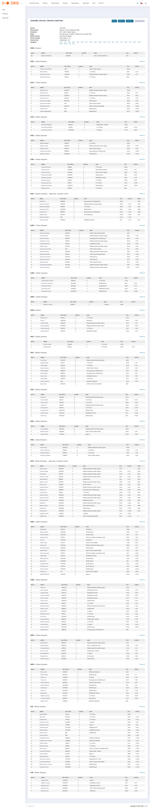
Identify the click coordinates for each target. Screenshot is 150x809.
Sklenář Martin (44, 479)
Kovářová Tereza (45, 180)
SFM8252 (65, 788)
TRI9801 (61, 492)
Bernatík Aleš (43, 550)
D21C (86, 42)
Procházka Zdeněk (45, 455)
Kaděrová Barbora (45, 243)
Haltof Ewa (42, 201)
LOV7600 (63, 574)
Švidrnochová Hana (45, 257)
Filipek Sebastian (44, 453)
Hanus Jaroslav (45, 381)
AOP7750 (67, 267)
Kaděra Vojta (44, 413)
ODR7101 (63, 529)
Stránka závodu (139, 21)
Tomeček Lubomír (45, 698)
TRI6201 (67, 743)
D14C (73, 42)
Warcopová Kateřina (46, 127)
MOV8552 (68, 767)
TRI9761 (70, 183)
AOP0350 (66, 90)
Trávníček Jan (44, 566)
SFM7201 (63, 550)
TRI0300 (63, 378)
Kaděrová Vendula (46, 177)
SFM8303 (61, 516)
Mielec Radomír (45, 368)
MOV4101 (65, 674)
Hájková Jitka (43, 246)
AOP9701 (61, 482)
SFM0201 (63, 384)
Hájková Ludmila (47, 304)
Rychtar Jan (43, 571)
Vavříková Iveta (44, 727)
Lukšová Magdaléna (45, 111)
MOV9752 (70, 185)
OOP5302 (64, 611)
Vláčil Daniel (43, 542)
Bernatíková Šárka (45, 254)
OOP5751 (72, 304)
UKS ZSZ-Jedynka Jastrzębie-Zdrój (95, 537)
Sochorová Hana (45, 288)
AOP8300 (61, 495)
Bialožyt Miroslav (44, 614)
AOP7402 (61, 497)
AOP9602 (61, 468)
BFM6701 (64, 619)
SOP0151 (66, 148)
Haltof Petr (42, 717)
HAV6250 (73, 288)
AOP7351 (67, 236)
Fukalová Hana (45, 169)
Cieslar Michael (45, 328)
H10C (108, 42)
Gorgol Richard (45, 331)
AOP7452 (67, 265)
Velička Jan (43, 490)
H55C (61, 44)
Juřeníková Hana (44, 209)
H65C (66, 44)
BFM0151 (70, 124)
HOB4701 (65, 672)
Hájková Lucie (44, 90)
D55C (100, 42)
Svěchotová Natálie (46, 175)
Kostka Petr (43, 508)
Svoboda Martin (44, 619)
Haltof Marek (44, 365)
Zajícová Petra (44, 754)
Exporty (121, 21)
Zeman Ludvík (44, 651)
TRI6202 (64, 621)
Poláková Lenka (44, 148)
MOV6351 (73, 283)
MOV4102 (65, 690)
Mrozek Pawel (47, 347)
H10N (104, 42)
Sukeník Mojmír (44, 645)
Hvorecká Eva (43, 212)
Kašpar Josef (44, 701)
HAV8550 (62, 220)
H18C (126, 42)
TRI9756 (70, 180)
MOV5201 (64, 600)
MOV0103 (61, 415)
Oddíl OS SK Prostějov (92, 542)
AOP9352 (62, 204)
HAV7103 (63, 556)
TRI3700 (65, 695)
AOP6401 (63, 545)
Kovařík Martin (44, 400)
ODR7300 (63, 540)
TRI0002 (65, 453)
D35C (91, 42)
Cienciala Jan (43, 492)
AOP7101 (61, 474)
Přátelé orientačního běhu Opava (98, 74)
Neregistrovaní (93, 727)
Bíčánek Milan (43, 714)
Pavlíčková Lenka (44, 259)
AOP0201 (61, 397)
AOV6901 (61, 505)
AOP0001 (65, 447)
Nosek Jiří (43, 677)
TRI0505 (63, 328)
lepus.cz (88, 434)
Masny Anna (43, 748)
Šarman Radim (44, 569)
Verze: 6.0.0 (31, 806)
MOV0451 (66, 101)
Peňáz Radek (44, 373)
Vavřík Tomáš (44, 434)
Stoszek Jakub (44, 495)
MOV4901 (65, 688)
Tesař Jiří (42, 587)
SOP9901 (65, 455)
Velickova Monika (44, 217)
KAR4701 (65, 698)
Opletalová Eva (45, 785)
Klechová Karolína (45, 74)
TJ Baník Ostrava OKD (95, 682)
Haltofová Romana (45, 77)
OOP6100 (64, 624)
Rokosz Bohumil (45, 685)
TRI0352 (66, 98)
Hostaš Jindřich (44, 658)
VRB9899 (66, 151)
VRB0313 (63, 373)
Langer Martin (44, 780)
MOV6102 (63, 548)
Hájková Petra (43, 214)
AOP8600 (61, 503)
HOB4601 (65, 701)
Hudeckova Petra (44, 722)
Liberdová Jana (45, 188)
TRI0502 (63, 318)
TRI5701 (63, 614)
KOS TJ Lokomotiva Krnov (100, 55)
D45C (95, 42)
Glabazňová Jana (45, 241)
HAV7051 (67, 243)
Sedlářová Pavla (44, 251)
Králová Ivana (44, 791)
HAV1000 (63, 331)
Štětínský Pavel (44, 558)
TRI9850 (70, 167)
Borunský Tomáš (44, 497)
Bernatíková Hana (45, 106)
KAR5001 (63, 656)
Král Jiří (43, 320)
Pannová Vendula (44, 267)
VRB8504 (61, 490)
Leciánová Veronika (46, 130)
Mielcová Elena (44, 262)
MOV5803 (63, 561)
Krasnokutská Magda (46, 265)
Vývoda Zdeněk (44, 627)
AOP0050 (66, 146)
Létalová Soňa (45, 788)
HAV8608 (61, 500)
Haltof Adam (44, 378)
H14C (117, 42)
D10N (61, 42)
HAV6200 (65, 783)
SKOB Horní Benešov (92, 381)
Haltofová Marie (44, 756)
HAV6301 (64, 598)
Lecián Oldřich (44, 624)
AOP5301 (63, 648)
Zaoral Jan (43, 680)
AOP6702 (64, 587)
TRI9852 (70, 188)
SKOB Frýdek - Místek (102, 124)
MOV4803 (65, 685)
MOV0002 (62, 410)
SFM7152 (67, 233)
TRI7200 (67, 719)
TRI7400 (67, 717)
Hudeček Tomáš (44, 513)
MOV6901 (63, 532)
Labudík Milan (44, 629)
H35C (134, 42)
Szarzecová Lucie (46, 167)
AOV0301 (63, 368)
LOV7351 (67, 754)
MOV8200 (61, 508)
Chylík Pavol (44, 688)
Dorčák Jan (44, 415)
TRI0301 (63, 363)
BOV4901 (65, 682)
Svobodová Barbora (46, 124)
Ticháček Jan (43, 511)
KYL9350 (62, 214)
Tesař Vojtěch (44, 429)
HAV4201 (65, 693)
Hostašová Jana (44, 767)
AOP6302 (64, 606)
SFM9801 (61, 431)
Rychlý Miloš (43, 611)
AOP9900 (61, 429)
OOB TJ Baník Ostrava (101, 169)
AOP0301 (63, 360)
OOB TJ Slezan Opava (95, 69)
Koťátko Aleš (43, 516)
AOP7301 (61, 476)
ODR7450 (65, 791)
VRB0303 (63, 371)
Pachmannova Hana (45, 249)
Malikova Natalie (44, 154)
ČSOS (146, 806)
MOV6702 (64, 627)
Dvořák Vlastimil (45, 682)
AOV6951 (67, 262)
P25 (70, 44)
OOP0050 (71, 130)
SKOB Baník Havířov (101, 177)
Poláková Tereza (45, 172)
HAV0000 (61, 413)
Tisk (114, 21)
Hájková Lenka (44, 146)
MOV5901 (63, 658)
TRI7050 (67, 756)
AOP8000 (61, 511)
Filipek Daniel (43, 719)
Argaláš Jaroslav (45, 621)
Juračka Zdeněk (44, 595)
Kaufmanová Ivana (46, 183)
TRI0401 (70, 347)
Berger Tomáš (44, 532)
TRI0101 (61, 400)
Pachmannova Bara (45, 103)
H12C (113, 42)
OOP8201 (61, 513)
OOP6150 (67, 722)
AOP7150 (67, 246)
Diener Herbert (44, 674)
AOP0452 (67, 74)
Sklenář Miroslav (44, 606)
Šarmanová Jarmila (45, 759)
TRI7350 (67, 746)
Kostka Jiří (43, 397)
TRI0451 (67, 77)
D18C (82, 42)
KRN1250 (68, 55)
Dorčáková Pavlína (46, 286)
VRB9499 (62, 201)
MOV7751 (67, 257)
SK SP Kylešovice (88, 214)
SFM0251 (66, 106)
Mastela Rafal (44, 537)
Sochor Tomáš (44, 598)
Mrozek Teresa (44, 93)
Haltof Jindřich (44, 743)
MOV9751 (70, 175)
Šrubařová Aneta (44, 725)
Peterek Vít (42, 503)
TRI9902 (65, 450)
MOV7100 (63, 563)
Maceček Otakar (44, 548)
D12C (69, 42)
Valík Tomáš (43, 447)
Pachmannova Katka (45, 69)
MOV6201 (63, 569)
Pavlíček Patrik (44, 410)
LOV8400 (65, 780)
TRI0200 (63, 365)
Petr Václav (43, 616)
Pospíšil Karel (44, 656)
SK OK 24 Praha (87, 484)
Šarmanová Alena (44, 204)
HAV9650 (70, 177)
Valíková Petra (44, 236)
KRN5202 (63, 645)
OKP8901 (61, 484)
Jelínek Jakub (44, 323)
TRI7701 (67, 714)
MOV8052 (63, 209)
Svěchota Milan (44, 534)
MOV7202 (63, 534)
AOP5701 (63, 643)
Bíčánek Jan (44, 318)
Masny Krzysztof (44, 553)
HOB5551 (67, 738)
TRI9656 (62, 206)
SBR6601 (64, 608)
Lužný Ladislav (44, 590)
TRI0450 (67, 71)
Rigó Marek (43, 529)
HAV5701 (64, 593)
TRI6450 (73, 280)
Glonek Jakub (43, 468)
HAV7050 (67, 730)
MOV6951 (73, 286)
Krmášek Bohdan (44, 648)
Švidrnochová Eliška (45, 101)
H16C (121, 42)
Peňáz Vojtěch (44, 371)
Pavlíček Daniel (44, 563)
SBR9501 (61, 479)
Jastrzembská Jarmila (47, 280)
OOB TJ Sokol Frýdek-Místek (96, 106)
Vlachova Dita (43, 732)
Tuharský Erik (44, 407)
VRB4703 (65, 680)
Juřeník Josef (44, 600)
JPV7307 (63, 542)
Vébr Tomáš (44, 376)
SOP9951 (70, 172)
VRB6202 (64, 629)
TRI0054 (66, 143)
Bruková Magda (44, 143)
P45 (73, 44)
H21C (130, 42)
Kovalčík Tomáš (44, 476)
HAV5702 (64, 595)
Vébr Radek (43, 556)
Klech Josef (44, 672)
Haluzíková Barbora (45, 761)
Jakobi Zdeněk (44, 593)
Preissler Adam (44, 500)
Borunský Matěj (45, 326)
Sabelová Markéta (44, 206)
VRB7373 (67, 238)
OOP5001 (63, 653)
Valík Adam (44, 360)
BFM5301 (63, 651)
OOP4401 (65, 677)
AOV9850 (70, 169)
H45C (139, 42)
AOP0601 (63, 323)
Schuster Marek (44, 471)
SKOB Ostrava (93, 101)
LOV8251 (67, 725)
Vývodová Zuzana (46, 291)
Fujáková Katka (44, 220)
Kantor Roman (44, 603)
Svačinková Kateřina (45, 151)
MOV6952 (73, 291)
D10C (65, 42)
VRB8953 (62, 212)
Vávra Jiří (43, 690)
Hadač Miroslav (44, 487)
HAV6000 (64, 590)
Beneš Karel (44, 693)
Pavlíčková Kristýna (46, 185)
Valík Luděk (43, 474)
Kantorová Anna (44, 98)
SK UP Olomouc (90, 566)
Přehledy (129, 21)
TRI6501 (64, 603)
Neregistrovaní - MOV (95, 759)
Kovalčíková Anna (45, 95)
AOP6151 (67, 241)
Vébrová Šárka (43, 730)
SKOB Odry (89, 320)
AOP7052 (67, 251)
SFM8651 (67, 761)
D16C (78, 42)
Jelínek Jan (44, 405)
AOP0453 (66, 95)
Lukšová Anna (43, 108)
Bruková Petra (43, 71)
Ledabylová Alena (44, 738)
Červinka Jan (43, 484)
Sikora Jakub (44, 402)
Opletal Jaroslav (45, 695)
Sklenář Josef (44, 608)
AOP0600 (63, 326)
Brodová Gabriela (44, 233)
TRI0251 (66, 93)
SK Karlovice (90, 656)
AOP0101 (61, 405)
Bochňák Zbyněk (44, 574)
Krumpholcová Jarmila (46, 740)
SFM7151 (67, 254)
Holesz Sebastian (45, 450)
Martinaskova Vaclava (46, 764)
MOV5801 (64, 616)
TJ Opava (99, 130)
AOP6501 (61, 487)
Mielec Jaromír (44, 482)
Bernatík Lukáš (44, 431)
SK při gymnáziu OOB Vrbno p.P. (97, 151)
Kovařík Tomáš (47, 344)
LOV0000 (61, 434)
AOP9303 (61, 471)
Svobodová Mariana (45, 751)
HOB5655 (67, 740)
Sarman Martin (44, 735)
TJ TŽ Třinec (92, 71)
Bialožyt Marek (44, 363)
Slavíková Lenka (44, 238)
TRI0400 (70, 344)
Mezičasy (142, 61)
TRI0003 (61, 402)
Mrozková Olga (44, 746)
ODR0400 (63, 320)
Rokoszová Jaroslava (47, 283)
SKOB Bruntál (86, 479)
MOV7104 (63, 558)
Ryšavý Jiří (43, 561)
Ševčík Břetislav (44, 653)
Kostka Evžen (43, 643)
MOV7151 (67, 259)
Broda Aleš (43, 384)
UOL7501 (63, 566)
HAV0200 (63, 376)
